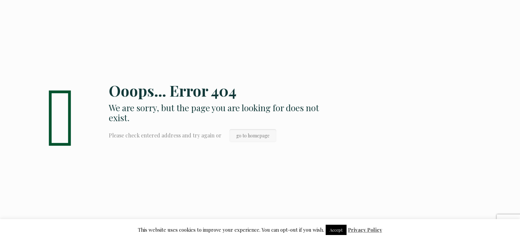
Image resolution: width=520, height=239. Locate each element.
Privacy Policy (365, 229)
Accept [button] (336, 230)
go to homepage (253, 135)
